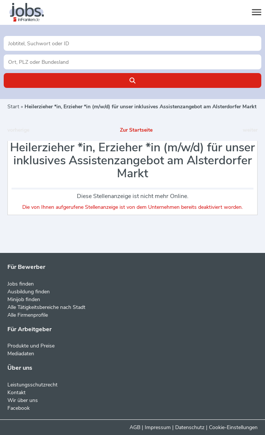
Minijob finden (23, 299)
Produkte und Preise (31, 345)
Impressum (158, 427)
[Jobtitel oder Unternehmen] (132, 43)
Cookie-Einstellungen (233, 427)
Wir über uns (22, 400)
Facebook (18, 408)
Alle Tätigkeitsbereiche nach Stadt (46, 307)
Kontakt (16, 392)
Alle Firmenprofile (27, 315)
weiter (250, 130)
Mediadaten (20, 353)
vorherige (18, 130)
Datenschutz (190, 427)
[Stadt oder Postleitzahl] (132, 62)
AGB (135, 427)
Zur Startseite (136, 130)
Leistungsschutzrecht (32, 384)
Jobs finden (20, 283)
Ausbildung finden (28, 291)
